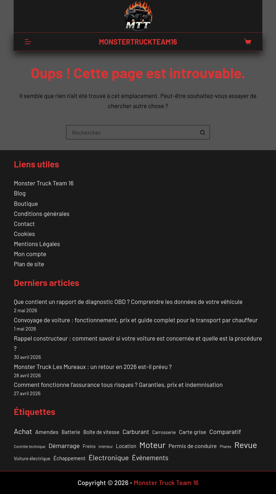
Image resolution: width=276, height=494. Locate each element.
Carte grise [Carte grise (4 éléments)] (192, 431)
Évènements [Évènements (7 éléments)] (150, 457)
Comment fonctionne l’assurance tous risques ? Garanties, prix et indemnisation (118, 384)
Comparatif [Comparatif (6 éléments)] (225, 431)
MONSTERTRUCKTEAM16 (138, 41)
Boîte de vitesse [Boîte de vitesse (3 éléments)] (101, 432)
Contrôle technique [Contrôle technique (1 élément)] (29, 446)
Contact (24, 223)
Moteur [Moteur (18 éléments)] (152, 444)
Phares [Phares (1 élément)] (225, 446)
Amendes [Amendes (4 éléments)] (47, 431)
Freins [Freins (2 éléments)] (89, 446)
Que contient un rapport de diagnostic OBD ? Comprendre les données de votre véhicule (128, 301)
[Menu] (28, 41)
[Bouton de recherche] (203, 132)
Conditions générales (41, 213)
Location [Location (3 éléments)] (126, 446)
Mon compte (30, 253)
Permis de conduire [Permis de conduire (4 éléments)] (193, 445)
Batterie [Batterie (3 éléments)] (70, 432)
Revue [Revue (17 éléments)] (245, 444)
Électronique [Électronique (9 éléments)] (108, 457)
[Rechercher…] (131, 132)
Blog (20, 193)
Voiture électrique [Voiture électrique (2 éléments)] (32, 458)
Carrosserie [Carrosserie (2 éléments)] (164, 432)
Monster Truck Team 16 (43, 182)
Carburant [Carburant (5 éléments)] (136, 431)
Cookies (24, 233)
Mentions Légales (37, 243)
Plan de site (29, 263)
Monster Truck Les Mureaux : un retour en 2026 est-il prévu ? (92, 366)
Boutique (26, 203)
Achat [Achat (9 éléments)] (23, 431)
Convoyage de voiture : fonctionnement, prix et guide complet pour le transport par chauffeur (136, 319)
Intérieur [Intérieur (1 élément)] (105, 446)
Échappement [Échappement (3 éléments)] (69, 458)
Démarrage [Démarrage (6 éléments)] (64, 445)
